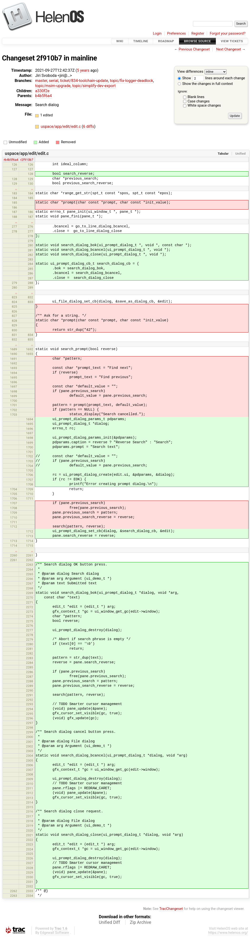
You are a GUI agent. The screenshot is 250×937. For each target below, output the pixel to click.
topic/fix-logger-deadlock (131, 80)
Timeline (140, 41)
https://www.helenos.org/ (228, 933)
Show (184, 78)
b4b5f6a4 (43, 95)
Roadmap (166, 41)
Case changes (198, 101)
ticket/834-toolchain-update (84, 80)
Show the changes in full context (205, 84)
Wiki (119, 41)
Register (197, 33)
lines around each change (218, 78)
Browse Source (197, 41)
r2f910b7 (26, 159)
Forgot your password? (227, 33)
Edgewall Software (54, 933)
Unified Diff (109, 922)
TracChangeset (171, 909)
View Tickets (232, 41)
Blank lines (196, 97)
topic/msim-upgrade (53, 85)
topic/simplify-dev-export (94, 85)
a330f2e (42, 91)
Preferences (176, 33)
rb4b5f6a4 (11, 159)
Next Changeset (228, 49)
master (41, 80)
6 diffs (88, 126)
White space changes (204, 105)
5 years (83, 70)
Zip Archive (140, 922)
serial (53, 80)
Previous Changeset (194, 49)
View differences (190, 72)
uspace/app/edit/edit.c (61, 126)
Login (157, 33)
